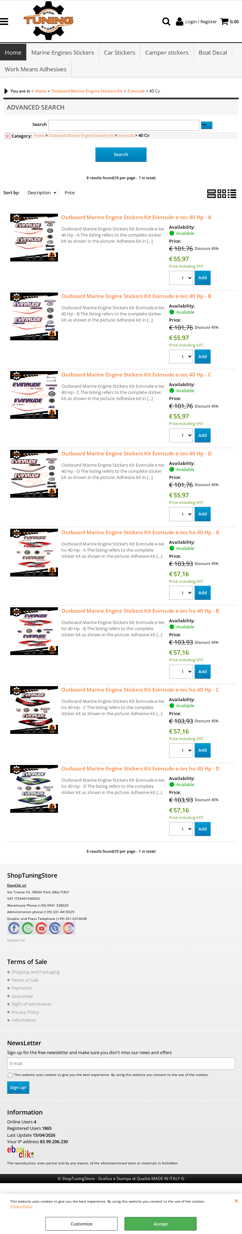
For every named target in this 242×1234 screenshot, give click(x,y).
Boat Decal (212, 53)
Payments (22, 989)
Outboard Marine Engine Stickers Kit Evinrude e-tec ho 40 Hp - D (140, 769)
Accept (161, 1224)
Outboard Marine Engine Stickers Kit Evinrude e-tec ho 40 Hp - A (140, 533)
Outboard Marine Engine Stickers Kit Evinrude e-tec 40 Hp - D (136, 454)
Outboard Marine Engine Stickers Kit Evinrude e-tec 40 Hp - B (136, 297)
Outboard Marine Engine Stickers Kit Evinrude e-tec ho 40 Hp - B (140, 612)
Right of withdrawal (31, 1005)
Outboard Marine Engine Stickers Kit (81, 136)
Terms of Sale (25, 981)
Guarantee (22, 997)
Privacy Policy (21, 1206)
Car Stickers (119, 53)
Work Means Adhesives (35, 70)
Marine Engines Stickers (62, 53)
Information (24, 1021)
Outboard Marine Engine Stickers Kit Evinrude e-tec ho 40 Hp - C (140, 690)
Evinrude (126, 136)
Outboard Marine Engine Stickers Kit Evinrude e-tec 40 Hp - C (136, 375)
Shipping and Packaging (36, 973)
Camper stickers (166, 53)
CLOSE (236, 1200)
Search (39, 126)
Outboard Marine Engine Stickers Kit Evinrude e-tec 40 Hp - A (136, 218)
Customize (81, 1224)
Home (13, 53)
